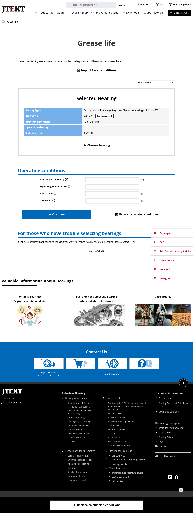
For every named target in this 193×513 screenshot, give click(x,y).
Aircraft (111, 438)
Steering (71, 472)
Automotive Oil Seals (77, 480)
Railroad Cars (114, 442)
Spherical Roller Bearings (79, 430)
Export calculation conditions (137, 214)
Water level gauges (119, 472)
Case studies (165, 437)
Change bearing (96, 145)
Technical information (169, 398)
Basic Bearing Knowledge (171, 432)
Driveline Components (78, 476)
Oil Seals (71, 446)
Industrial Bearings (74, 398)
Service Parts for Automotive (80, 455)
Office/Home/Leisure (117, 446)
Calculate (56, 214)
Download (132, 12)
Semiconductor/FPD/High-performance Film (127, 407)
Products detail (104, 116)
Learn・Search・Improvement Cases (95, 12)
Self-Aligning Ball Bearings (79, 426)
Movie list (163, 451)
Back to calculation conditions (96, 505)
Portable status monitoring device (127, 464)
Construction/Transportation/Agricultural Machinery (126, 413)
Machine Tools (114, 418)
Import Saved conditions (96, 70)
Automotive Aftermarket (119, 450)
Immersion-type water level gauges (127, 477)
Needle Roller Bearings (78, 442)
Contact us (96, 250)
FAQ (162, 4)
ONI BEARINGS (118, 460)
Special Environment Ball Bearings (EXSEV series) (83, 417)
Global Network (154, 12)
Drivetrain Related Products (80, 464)
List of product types (76, 402)
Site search (145, 4)
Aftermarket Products (77, 484)
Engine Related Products (78, 460)
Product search (166, 402)
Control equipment (120, 481)
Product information (51, 12)
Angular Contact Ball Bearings (81, 411)
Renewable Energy (116, 422)
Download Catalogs (168, 416)
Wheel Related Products (78, 468)
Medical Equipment (117, 434)
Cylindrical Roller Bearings (79, 438)
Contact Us (181, 12)
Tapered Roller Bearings (78, 434)
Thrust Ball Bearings (77, 422)
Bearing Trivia (165, 442)
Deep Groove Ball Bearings (80, 407)
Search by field (113, 402)
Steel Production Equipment (120, 426)
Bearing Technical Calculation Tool (173, 409)
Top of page (3, 21)
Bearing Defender (120, 469)
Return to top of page (183, 388)
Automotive (113, 430)
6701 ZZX (88, 115)
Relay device (117, 485)
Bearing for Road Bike (120, 455)
